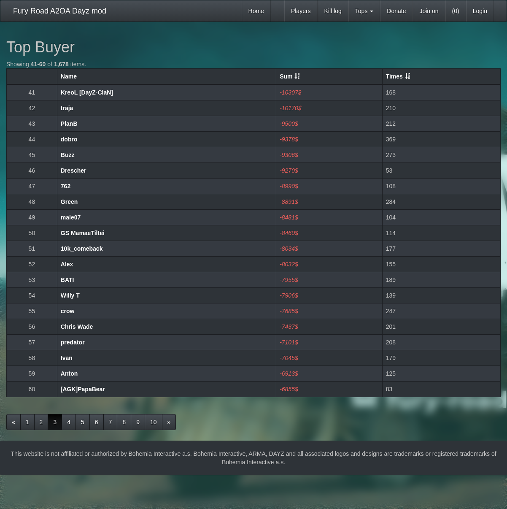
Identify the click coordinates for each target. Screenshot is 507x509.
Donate (396, 11)
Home (256, 11)
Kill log (333, 11)
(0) (455, 11)
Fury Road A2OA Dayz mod (59, 11)
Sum (286, 76)
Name (69, 76)
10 (153, 422)
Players (301, 11)
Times (394, 76)
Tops (364, 11)
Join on (428, 11)
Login (480, 11)
